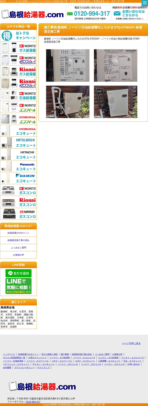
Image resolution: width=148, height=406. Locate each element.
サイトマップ (43, 367)
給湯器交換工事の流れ (18, 240)
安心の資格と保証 (49, 354)
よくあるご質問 (18, 247)
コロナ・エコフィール (62, 361)
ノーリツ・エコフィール (37, 361)
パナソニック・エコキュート (16, 364)
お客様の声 (18, 255)
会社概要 (7, 367)
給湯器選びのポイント (18, 233)
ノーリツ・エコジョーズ (84, 357)
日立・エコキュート (132, 361)
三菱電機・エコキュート (109, 361)
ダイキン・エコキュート (43, 364)
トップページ (9, 354)
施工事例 (65, 354)
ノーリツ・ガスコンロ (68, 364)
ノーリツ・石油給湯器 (13, 361)
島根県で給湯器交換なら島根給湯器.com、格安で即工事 (77, 404)
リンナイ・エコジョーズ (132, 357)
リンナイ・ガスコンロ (91, 364)
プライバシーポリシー (24, 367)
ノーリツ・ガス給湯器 (60, 357)
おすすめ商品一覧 (18, 26)
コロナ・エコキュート (85, 361)
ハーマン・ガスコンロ (114, 364)
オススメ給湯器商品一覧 (14, 357)
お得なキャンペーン (37, 357)
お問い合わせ (133, 364)
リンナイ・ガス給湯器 (108, 357)
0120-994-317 (33, 402)
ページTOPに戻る (131, 343)
